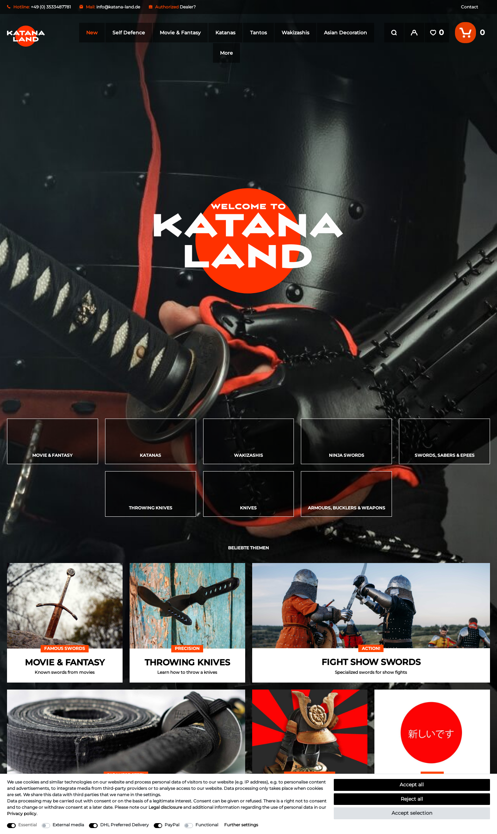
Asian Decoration (345, 32)
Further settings (241, 824)
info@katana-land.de (118, 6)
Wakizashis (295, 32)
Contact (469, 6)
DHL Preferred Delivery (124, 824)
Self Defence (128, 32)
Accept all (412, 784)
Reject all (412, 799)
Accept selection (412, 813)
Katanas (225, 32)
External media (68, 824)
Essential (27, 824)
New (91, 32)
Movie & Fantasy (179, 32)
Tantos (258, 32)
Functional (206, 824)
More (226, 53)
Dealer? (188, 6)
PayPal (172, 824)
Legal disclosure (165, 807)
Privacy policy (21, 813)
